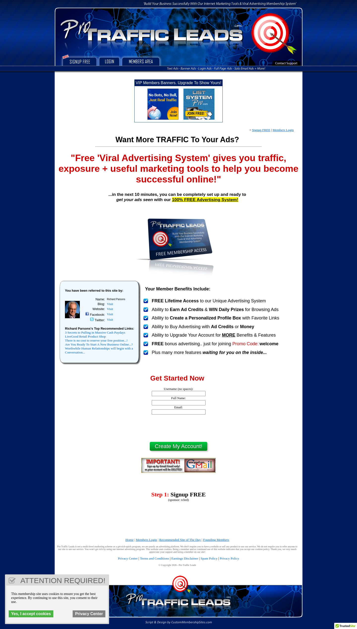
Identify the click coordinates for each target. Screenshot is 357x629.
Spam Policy (209, 558)
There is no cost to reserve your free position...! (96, 340)
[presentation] (178, 428)
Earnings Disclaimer (184, 558)
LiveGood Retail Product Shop (85, 336)
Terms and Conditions (154, 558)
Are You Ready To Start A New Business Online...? (99, 344)
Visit (110, 304)
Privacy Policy (229, 558)
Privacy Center (128, 558)
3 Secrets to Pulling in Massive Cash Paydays (95, 332)
